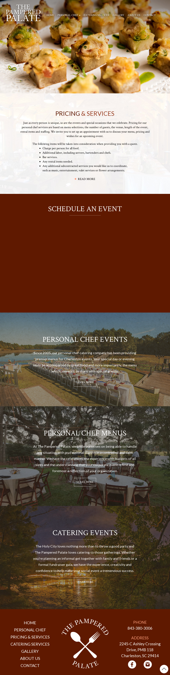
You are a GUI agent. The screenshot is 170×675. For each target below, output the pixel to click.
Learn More (85, 382)
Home (50, 15)
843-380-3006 (140, 628)
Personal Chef (30, 629)
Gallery (118, 15)
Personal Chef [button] (68, 15)
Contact (150, 15)
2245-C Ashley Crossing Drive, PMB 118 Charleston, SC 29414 (140, 649)
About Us (134, 15)
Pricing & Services (30, 636)
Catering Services (96, 15)
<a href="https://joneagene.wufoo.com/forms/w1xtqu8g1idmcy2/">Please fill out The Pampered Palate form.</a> (85, 259)
